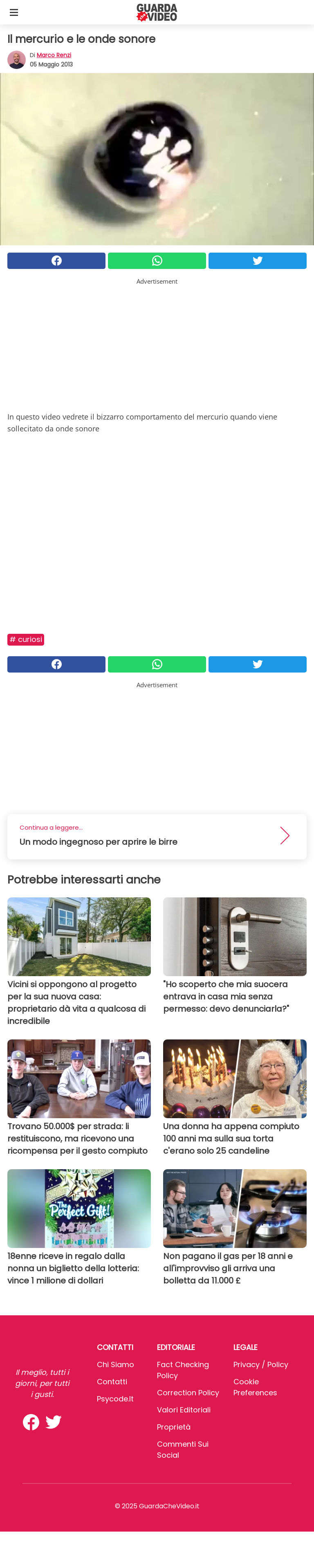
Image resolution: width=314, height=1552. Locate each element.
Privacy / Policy (260, 1364)
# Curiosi (25, 639)
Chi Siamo (115, 1364)
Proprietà (174, 1427)
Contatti (112, 1382)
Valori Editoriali (184, 1410)
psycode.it (115, 1399)
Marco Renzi (54, 55)
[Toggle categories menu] (13, 12)
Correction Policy (188, 1393)
